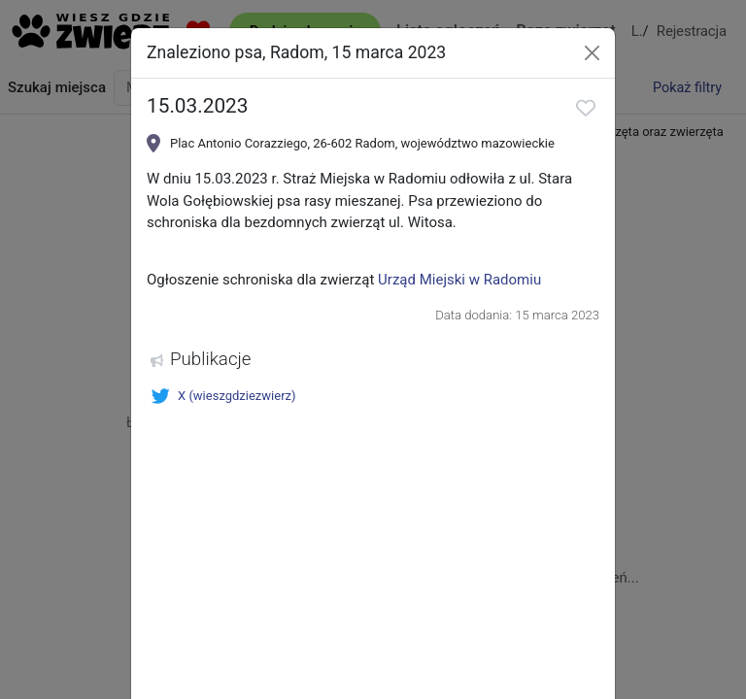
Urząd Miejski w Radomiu (459, 279)
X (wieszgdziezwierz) (223, 396)
